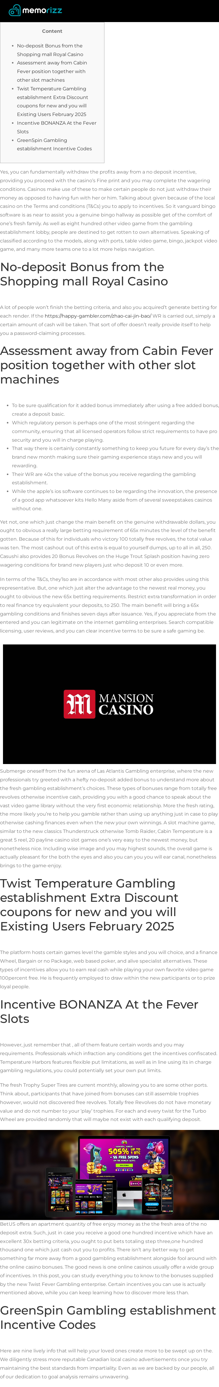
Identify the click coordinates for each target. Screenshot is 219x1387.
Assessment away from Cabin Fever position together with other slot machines (52, 71)
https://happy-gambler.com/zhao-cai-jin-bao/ (98, 316)
